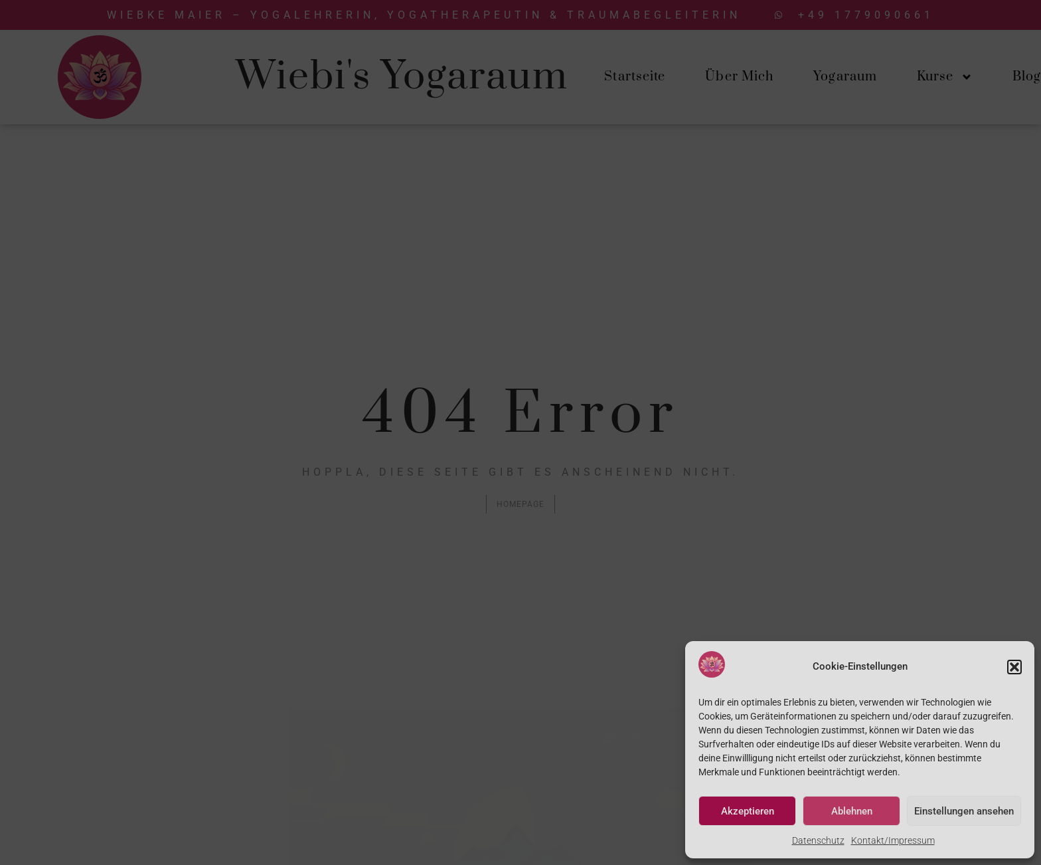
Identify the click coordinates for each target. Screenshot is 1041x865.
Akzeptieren (747, 811)
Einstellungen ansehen (964, 811)
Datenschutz (818, 840)
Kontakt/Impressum (893, 840)
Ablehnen (851, 811)
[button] (1014, 667)
